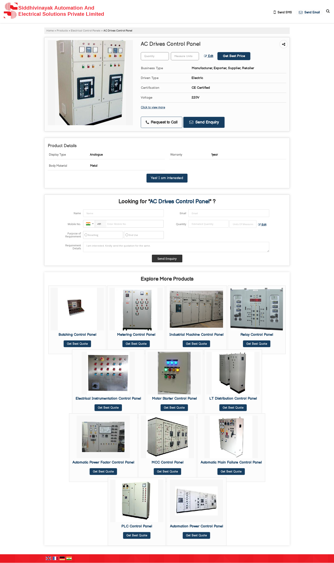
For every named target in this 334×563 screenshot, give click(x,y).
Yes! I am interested (167, 178)
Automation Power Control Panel (196, 526)
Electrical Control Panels (85, 30)
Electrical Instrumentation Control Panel (108, 398)
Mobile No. (74, 224)
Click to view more (153, 107)
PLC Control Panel (136, 526)
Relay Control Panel (256, 335)
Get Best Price (234, 56)
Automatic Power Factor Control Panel (103, 462)
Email (183, 213)
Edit (208, 56)
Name (77, 213)
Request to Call (161, 122)
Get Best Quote (77, 344)
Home (50, 30)
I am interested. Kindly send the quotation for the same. (176, 247)
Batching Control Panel (77, 335)
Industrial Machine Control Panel (196, 335)
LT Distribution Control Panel (233, 398)
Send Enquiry (204, 122)
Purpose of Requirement (73, 235)
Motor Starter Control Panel (174, 398)
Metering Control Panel (136, 335)
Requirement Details (73, 247)
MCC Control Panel (167, 462)
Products (62, 30)
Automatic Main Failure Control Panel (231, 462)
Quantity (181, 224)
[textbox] (185, 56)
